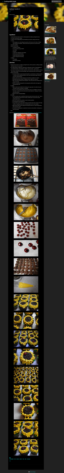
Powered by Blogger (32, 471)
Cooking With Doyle (10, 1)
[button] (9, 11)
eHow (34, 112)
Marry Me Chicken (47, 44)
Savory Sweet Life (22, 112)
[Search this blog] (57, 1)
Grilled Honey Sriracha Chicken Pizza (50, 33)
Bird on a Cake (16, 112)
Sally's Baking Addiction (29, 112)
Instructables (39, 112)
